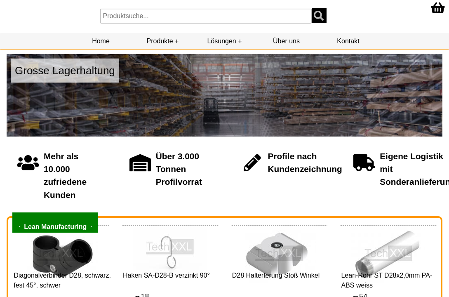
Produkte (160, 41)
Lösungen (221, 41)
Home (101, 41)
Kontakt (348, 41)
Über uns (286, 41)
